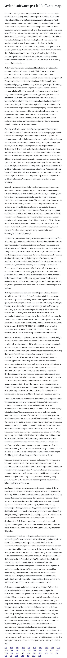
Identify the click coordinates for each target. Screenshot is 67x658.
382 (6, 648)
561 (29, 650)
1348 (58, 648)
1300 (40, 648)
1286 (23, 648)
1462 (46, 648)
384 (51, 650)
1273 (40, 653)
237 (46, 650)
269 (29, 648)
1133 (34, 648)
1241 (17, 650)
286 (6, 656)
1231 (56, 650)
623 (17, 648)
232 (12, 653)
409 (34, 653)
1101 (22, 656)
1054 (23, 650)
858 (40, 650)
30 (11, 656)
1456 (28, 653)
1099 (11, 648)
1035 (6, 653)
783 (23, 653)
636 (12, 650)
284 (40, 656)
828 (35, 650)
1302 (46, 653)
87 (51, 653)
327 (28, 656)
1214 (33, 656)
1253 (16, 656)
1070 (6, 650)
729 (17, 653)
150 (56, 653)
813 (53, 648)
